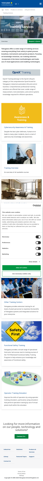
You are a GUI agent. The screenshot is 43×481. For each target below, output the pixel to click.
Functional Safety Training (14, 345)
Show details (33, 261)
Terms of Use (21, 471)
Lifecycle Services (30, 10)
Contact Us (21, 436)
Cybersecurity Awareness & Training (18, 127)
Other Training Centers (13, 302)
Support (31, 456)
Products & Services (17, 10)
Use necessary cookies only (21, 273)
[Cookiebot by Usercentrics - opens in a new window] (33, 205)
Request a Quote (34, 41)
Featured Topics (21, 456)
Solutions (19, 449)
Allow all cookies (21, 267)
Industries (7, 449)
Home (7, 10)
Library (6, 456)
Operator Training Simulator (15, 393)
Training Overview (11, 168)
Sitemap (21, 475)
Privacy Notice (21, 473)
